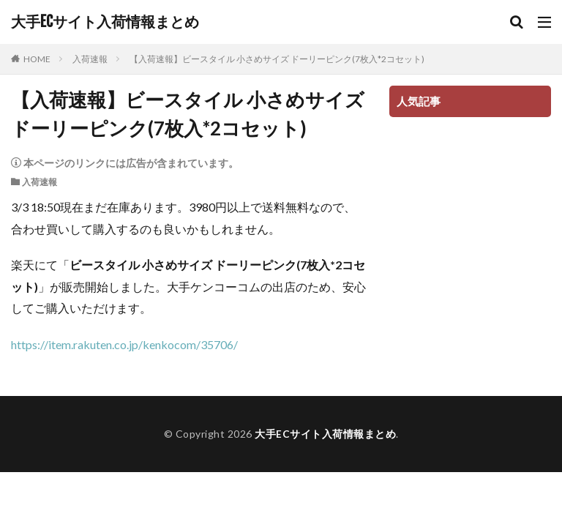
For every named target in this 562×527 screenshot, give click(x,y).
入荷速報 (90, 58)
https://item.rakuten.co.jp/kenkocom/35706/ (124, 344)
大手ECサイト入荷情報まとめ (105, 22)
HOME (36, 58)
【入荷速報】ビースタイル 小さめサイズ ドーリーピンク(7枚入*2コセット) (277, 58)
